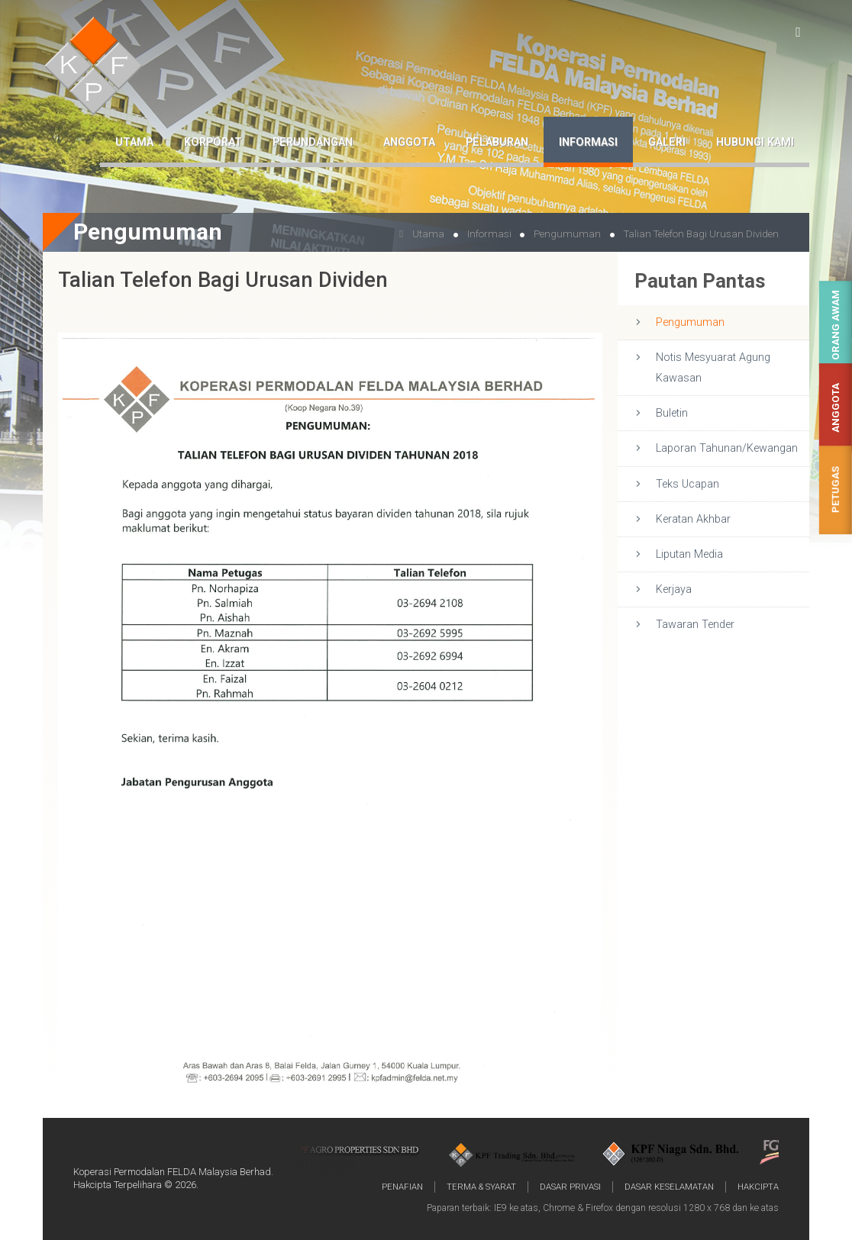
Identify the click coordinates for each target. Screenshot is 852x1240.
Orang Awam (835, 325)
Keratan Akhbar (693, 519)
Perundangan (313, 142)
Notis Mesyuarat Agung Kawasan (713, 368)
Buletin (672, 413)
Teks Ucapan (687, 484)
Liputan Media (689, 554)
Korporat (213, 142)
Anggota (835, 408)
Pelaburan (497, 142)
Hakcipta (758, 1186)
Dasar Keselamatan (669, 1186)
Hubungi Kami (755, 142)
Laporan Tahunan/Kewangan (727, 448)
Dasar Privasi (570, 1186)
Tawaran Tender (695, 624)
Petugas (835, 490)
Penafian (402, 1186)
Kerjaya (674, 589)
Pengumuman (690, 322)
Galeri (667, 142)
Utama (134, 142)
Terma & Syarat (481, 1186)
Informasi (588, 142)
